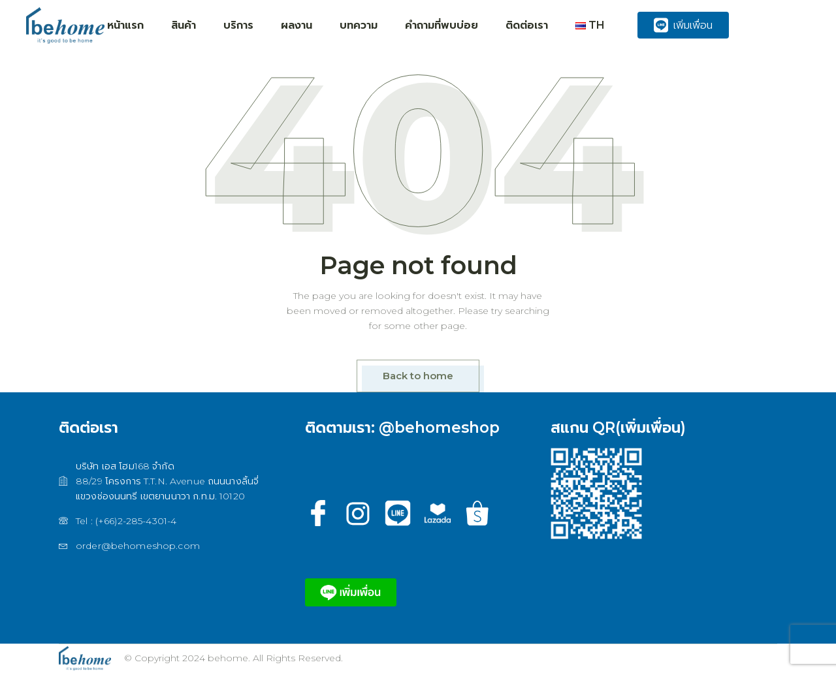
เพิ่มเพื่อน (683, 25)
